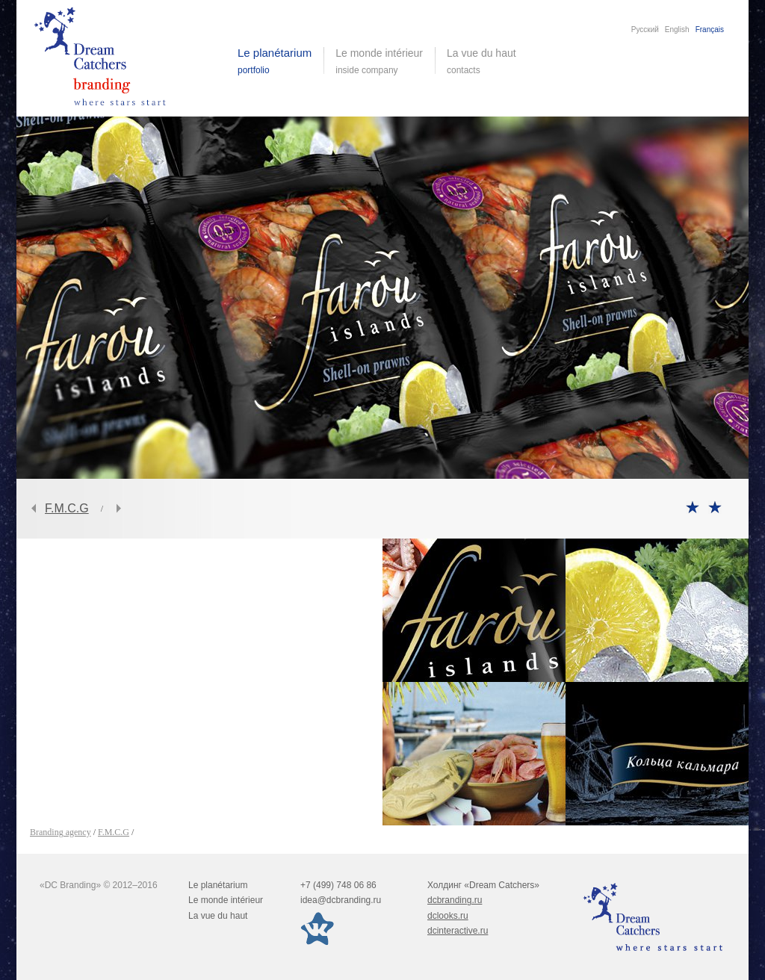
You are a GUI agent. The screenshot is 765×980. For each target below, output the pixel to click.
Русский (645, 29)
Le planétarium (217, 885)
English (677, 29)
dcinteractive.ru (457, 930)
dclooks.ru (447, 916)
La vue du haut (483, 61)
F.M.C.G (67, 508)
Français (710, 29)
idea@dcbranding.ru (340, 900)
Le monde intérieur (225, 900)
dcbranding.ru (454, 900)
